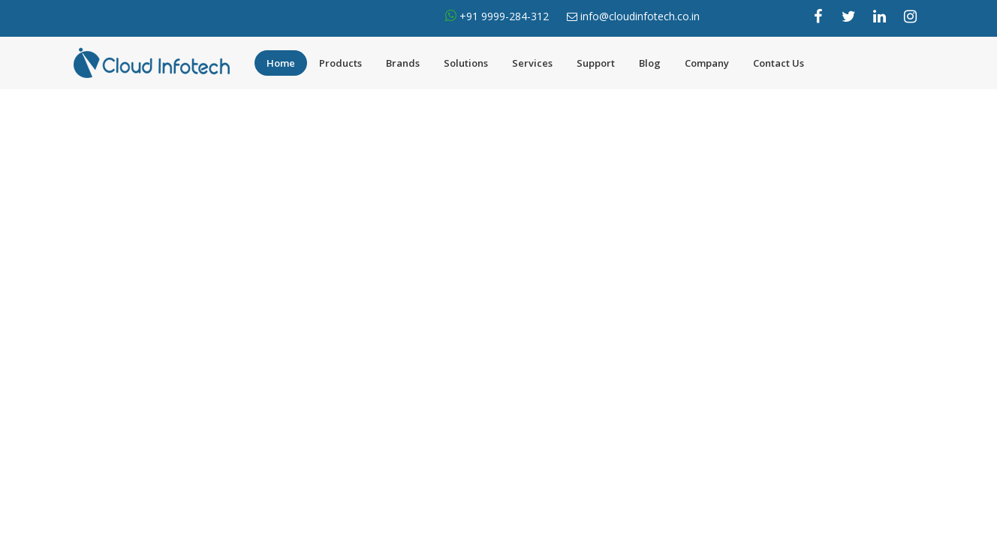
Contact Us (778, 63)
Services (532, 63)
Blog (650, 63)
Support (596, 63)
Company (707, 63)
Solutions (466, 63)
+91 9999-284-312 (502, 16)
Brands (403, 63)
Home (281, 63)
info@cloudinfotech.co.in (640, 16)
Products (340, 63)
